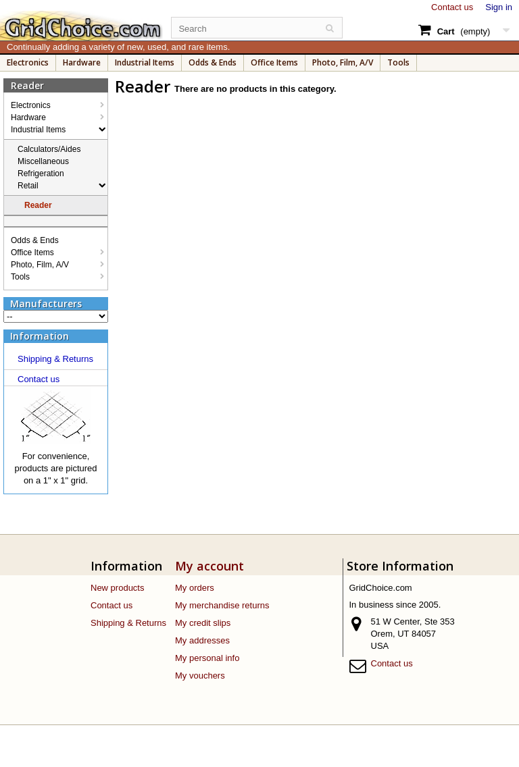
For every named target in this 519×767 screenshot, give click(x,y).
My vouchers (200, 675)
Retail (28, 185)
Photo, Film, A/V (342, 62)
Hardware (82, 62)
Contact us (452, 7)
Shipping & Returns (55, 359)
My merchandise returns (222, 605)
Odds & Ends (213, 62)
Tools (398, 62)
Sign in (498, 7)
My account (209, 566)
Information (39, 335)
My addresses (202, 640)
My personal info (207, 658)
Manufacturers (46, 303)
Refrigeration (41, 173)
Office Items (274, 62)
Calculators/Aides (49, 149)
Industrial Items (144, 62)
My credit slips (202, 623)
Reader (38, 205)
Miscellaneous (43, 161)
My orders (194, 588)
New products (117, 588)
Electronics (28, 62)
